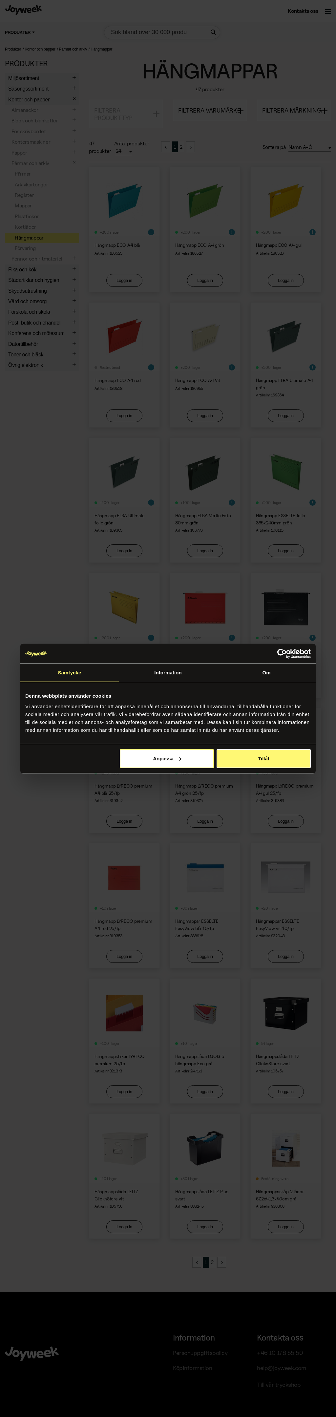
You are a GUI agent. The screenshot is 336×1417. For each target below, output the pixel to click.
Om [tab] (266, 672)
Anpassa (167, 758)
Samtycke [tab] (69, 672)
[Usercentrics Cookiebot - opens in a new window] (282, 654)
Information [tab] (168, 672)
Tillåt (263, 758)
